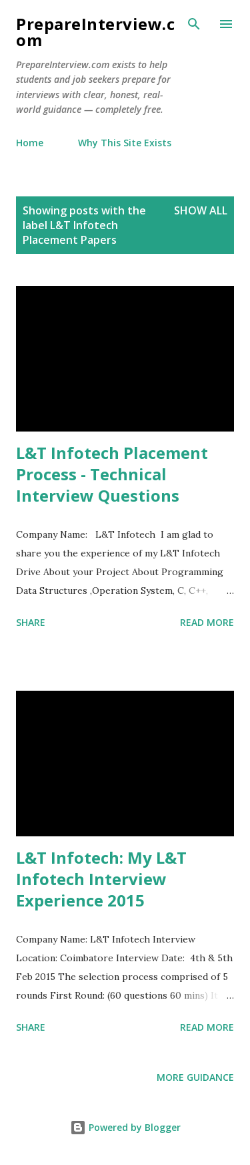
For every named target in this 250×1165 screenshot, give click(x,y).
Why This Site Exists (124, 142)
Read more (207, 622)
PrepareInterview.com (95, 32)
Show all (200, 210)
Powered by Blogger (125, 1127)
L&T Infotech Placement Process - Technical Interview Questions (112, 474)
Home (29, 142)
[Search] (194, 24)
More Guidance (195, 1077)
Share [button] (30, 622)
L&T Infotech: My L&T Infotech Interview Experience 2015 (101, 878)
